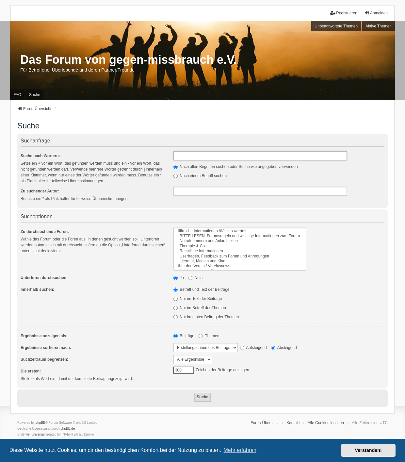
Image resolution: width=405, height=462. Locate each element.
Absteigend (284, 347)
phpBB (40, 422)
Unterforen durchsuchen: (44, 277)
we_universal (34, 434)
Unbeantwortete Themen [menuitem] (336, 26)
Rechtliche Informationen (240, 251)
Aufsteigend (253, 347)
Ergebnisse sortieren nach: (46, 347)
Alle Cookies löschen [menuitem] (326, 423)
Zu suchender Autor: (40, 191)
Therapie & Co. (240, 246)
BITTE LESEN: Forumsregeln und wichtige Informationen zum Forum (240, 236)
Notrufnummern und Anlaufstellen (240, 241)
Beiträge (183, 336)
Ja (178, 277)
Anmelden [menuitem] (376, 12)
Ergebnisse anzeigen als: (44, 336)
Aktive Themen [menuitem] (378, 26)
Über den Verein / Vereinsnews (240, 266)
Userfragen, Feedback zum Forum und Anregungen (240, 256)
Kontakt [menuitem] (293, 423)
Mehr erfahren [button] (239, 450)
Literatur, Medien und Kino (240, 261)
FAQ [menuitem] (17, 94)
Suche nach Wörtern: (40, 156)
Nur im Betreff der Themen (199, 307)
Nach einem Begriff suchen (200, 175)
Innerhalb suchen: (37, 289)
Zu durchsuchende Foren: (45, 231)
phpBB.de (67, 428)
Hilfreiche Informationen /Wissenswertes (240, 231)
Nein (195, 277)
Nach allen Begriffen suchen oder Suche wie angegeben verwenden (235, 166)
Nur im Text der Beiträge (197, 298)
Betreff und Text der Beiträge (201, 289)
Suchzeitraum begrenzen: (44, 359)
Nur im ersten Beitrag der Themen (206, 317)
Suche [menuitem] (34, 94)
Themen (209, 336)
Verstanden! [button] (368, 450)
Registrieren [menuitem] (343, 12)
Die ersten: (31, 371)
